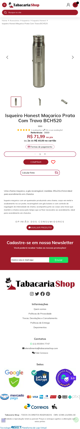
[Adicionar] (45, 154)
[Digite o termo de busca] (43, 12)
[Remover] (35, 154)
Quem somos (40, 309)
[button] (7, 57)
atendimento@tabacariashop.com (40, 348)
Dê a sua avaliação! (53, 130)
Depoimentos (40, 327)
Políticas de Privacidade (40, 313)
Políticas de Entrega (40, 322)
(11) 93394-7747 (40, 343)
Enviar (59, 260)
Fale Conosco (40, 353)
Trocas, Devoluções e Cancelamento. (40, 318)
